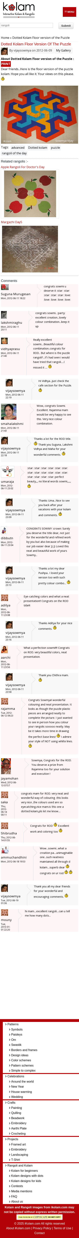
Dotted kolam (37, 148)
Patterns (13, 1024)
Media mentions (21, 1191)
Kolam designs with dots (27, 1175)
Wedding (17, 1096)
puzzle (55, 148)
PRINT (5, 64)
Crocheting (18, 1133)
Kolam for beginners (24, 1170)
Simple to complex (23, 1070)
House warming (21, 1091)
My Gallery (63, 50)
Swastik (16, 1044)
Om (13, 1039)
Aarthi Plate (19, 1128)
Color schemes (21, 1060)
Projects (12, 1139)
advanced (17, 148)
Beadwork (17, 1118)
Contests (17, 1186)
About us (17, 1201)
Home (5, 38)
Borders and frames (24, 1050)
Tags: (5, 147)
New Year (17, 1086)
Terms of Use (62, 1228)
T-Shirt (15, 1159)
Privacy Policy (42, 1228)
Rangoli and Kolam (20, 1165)
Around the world (22, 1081)
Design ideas (20, 1055)
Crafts (11, 1102)
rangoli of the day (14, 153)
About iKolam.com (18, 1228)
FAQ (14, 1196)
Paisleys (16, 1034)
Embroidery (18, 1123)
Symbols (17, 1029)
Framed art (18, 1144)
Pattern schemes (22, 1065)
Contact (39, 1233)
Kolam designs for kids (26, 1181)
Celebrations (15, 1076)
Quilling (16, 1112)
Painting (16, 1107)
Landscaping (19, 1154)
